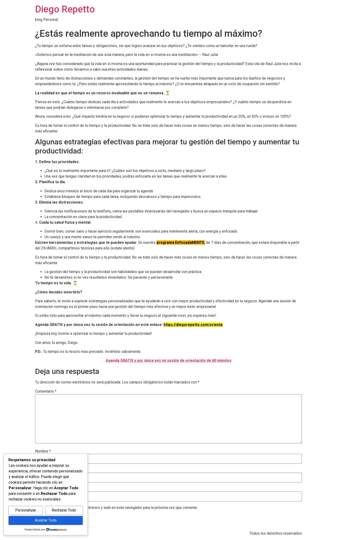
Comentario (45, 391)
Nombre (43, 451)
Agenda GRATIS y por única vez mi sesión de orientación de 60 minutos (168, 360)
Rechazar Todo (64, 510)
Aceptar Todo (46, 520)
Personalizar (25, 510)
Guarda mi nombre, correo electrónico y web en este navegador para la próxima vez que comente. (118, 508)
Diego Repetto (65, 9)
